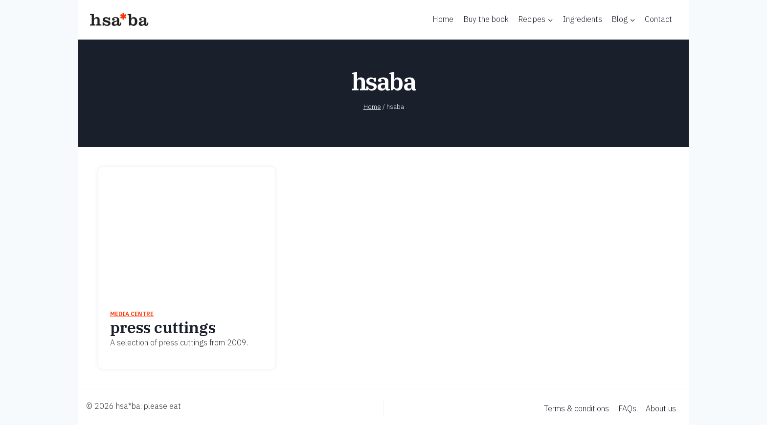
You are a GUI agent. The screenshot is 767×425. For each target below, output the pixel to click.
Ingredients (582, 19)
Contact (658, 19)
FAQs (627, 408)
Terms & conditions (576, 408)
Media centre (132, 314)
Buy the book (486, 19)
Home (442, 19)
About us (661, 408)
